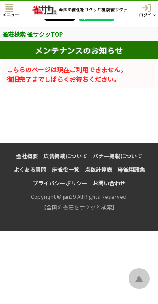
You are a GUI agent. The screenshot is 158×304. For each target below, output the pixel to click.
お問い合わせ (109, 183)
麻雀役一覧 (65, 170)
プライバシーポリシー (59, 183)
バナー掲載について (117, 156)
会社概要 (27, 156)
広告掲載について (65, 156)
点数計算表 (98, 170)
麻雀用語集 (131, 170)
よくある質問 (29, 170)
